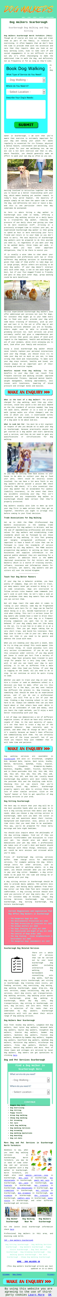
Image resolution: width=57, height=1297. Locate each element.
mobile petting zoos (37, 1175)
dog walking (21, 217)
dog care (23, 1178)
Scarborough (9, 759)
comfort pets (23, 1198)
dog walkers (9, 240)
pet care (23, 1183)
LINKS (29, 17)
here (15, 1055)
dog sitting (26, 1003)
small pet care (41, 1180)
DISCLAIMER (50, 17)
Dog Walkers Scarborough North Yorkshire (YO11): (28, 36)
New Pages (17, 1274)
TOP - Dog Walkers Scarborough (18, 1240)
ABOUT (35, 17)
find (11, 1025)
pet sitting (42, 1190)
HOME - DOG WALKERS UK (28, 1262)
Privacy (50, 1274)
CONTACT (41, 17)
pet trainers (41, 1185)
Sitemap (6, 1274)
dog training (41, 1195)
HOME (23, 17)
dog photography (25, 1188)
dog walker (39, 349)
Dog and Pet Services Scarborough (24, 1060)
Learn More (36, 1294)
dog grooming (24, 1193)
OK (50, 1294)
